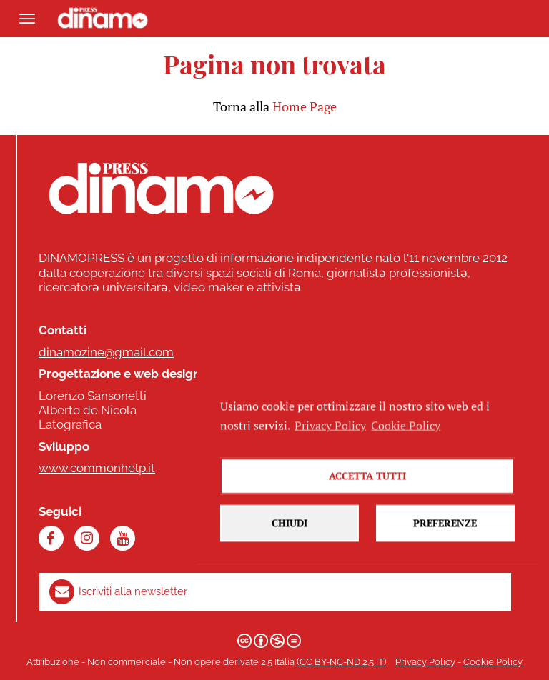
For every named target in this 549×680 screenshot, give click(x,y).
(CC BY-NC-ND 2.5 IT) (341, 661)
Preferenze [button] (445, 535)
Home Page (304, 106)
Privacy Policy (425, 661)
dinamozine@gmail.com (106, 352)
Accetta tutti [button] (367, 488)
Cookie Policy (493, 661)
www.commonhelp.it (97, 468)
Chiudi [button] (289, 535)
